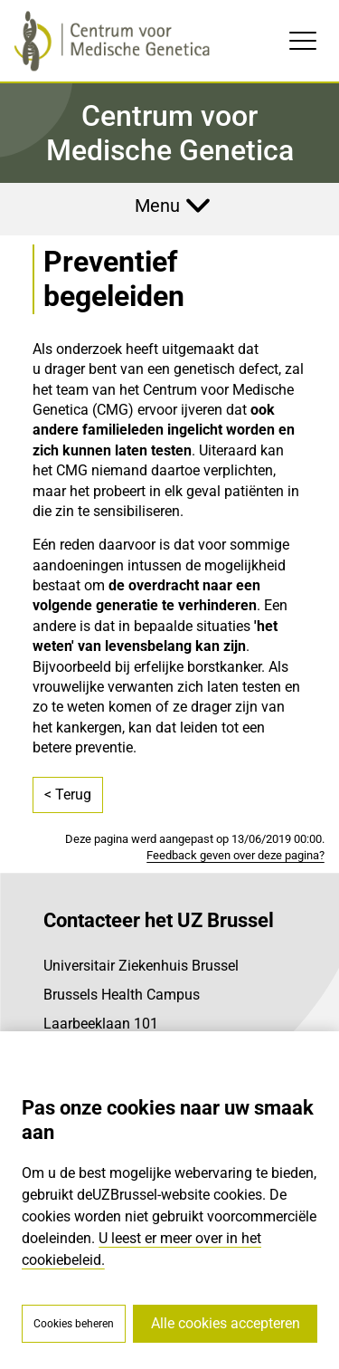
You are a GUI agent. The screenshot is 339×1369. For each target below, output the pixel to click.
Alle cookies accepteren (225, 1323)
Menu (157, 205)
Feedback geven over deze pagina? (235, 855)
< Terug (67, 794)
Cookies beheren (73, 1323)
